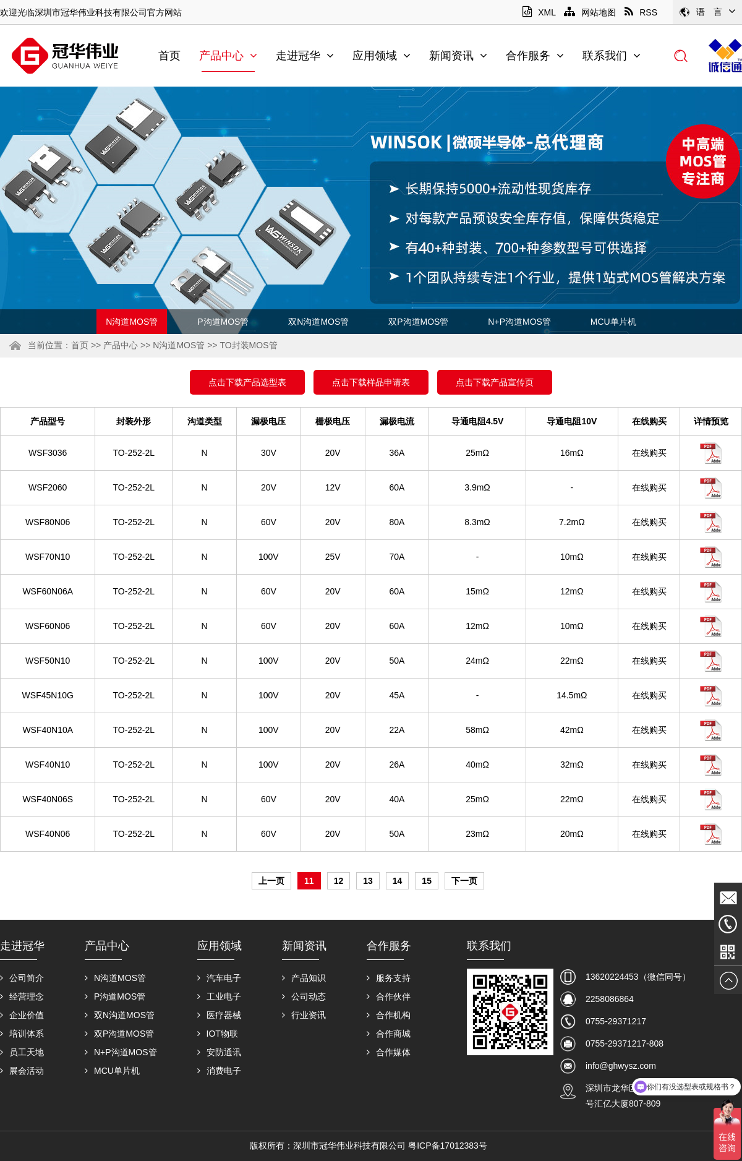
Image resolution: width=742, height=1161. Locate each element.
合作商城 (389, 1034)
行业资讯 (304, 1015)
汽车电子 (219, 978)
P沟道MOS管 (223, 322)
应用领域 (381, 55)
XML (538, 12)
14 (398, 881)
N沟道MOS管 (132, 322)
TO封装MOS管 (248, 345)
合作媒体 (389, 1052)
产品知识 (304, 978)
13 (368, 881)
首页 (169, 55)
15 (427, 881)
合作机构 (389, 1015)
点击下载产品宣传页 (495, 382)
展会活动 (22, 1071)
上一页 (271, 881)
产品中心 (228, 55)
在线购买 (649, 453)
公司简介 (22, 978)
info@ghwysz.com (621, 1066)
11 (309, 881)
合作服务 (535, 55)
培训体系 (22, 1034)
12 (339, 881)
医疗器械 (219, 1015)
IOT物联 (217, 1034)
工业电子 (219, 996)
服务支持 (389, 978)
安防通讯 (219, 1052)
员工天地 (22, 1052)
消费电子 (219, 1071)
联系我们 (611, 55)
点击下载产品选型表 (247, 382)
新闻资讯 (458, 55)
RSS (641, 12)
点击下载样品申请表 (371, 382)
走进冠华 (305, 55)
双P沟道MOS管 (418, 322)
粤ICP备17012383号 (447, 1145)
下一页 (464, 881)
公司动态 (304, 996)
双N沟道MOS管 (318, 322)
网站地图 (590, 12)
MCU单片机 (613, 322)
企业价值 (22, 1015)
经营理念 (22, 996)
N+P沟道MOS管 (519, 322)
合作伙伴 (389, 996)
